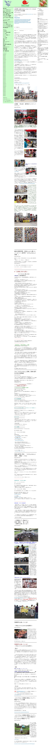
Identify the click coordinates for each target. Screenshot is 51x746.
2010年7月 (4, 90)
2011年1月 (4, 82)
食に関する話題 (5, 49)
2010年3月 (4, 95)
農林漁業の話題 (5, 48)
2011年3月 (4, 79)
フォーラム (4, 36)
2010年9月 (4, 87)
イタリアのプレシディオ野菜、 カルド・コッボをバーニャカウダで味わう (8, 18)
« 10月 (38, 16)
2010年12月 (4, 83)
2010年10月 (4, 86)
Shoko (38, 57)
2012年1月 (4, 70)
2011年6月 (4, 75)
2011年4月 (4, 78)
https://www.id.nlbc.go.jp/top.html (18, 597)
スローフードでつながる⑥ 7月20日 (8, 25)
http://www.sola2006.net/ (18, 436)
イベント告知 (4, 33)
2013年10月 (4, 54)
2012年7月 (4, 63)
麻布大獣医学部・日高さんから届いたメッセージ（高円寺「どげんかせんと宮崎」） (25, 253)
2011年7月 (4, 74)
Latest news (15, 16)
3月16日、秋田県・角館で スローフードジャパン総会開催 (8, 15)
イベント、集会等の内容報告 (6, 32)
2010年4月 (4, 94)
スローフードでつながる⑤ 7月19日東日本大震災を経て (8, 27)
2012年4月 (4, 66)
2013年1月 (4, 58)
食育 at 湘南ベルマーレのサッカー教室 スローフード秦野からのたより (8, 13)
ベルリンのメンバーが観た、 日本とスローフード (8, 20)
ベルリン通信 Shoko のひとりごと (7, 101)
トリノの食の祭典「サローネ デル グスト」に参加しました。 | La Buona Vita (43, 24)
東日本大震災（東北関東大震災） (7, 44)
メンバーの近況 (5, 37)
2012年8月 (4, 62)
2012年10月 (4, 59)
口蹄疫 (4, 40)
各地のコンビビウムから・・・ (7, 41)
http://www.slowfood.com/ (29, 14)
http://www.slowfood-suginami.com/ (19, 440)
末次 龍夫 (43, 26)
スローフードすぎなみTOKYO (7, 100)
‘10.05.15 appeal (16, 171)
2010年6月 (4, 91)
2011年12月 (4, 71)
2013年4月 (4, 55)
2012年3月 (4, 67)
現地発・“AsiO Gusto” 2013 (6, 11)
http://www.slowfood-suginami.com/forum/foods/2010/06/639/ (27, 183)
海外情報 (4, 45)
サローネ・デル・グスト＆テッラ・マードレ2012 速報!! (8, 22)
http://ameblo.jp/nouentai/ (18, 438)
